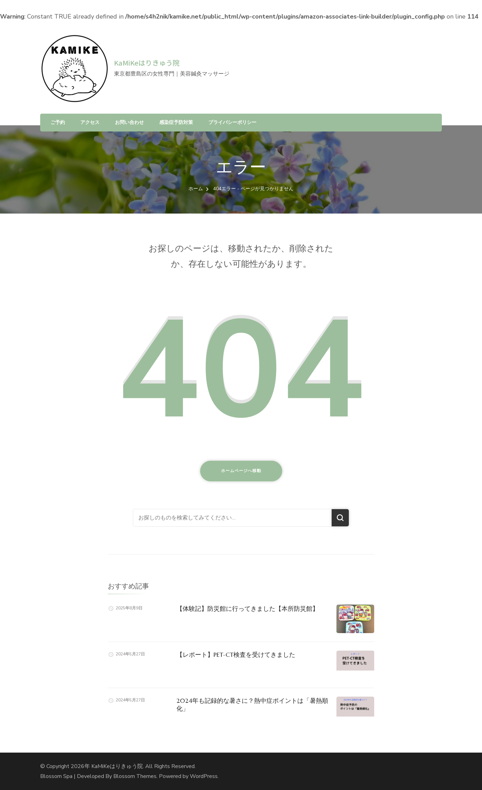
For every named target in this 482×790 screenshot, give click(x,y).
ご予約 (57, 122)
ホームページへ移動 (241, 470)
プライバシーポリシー (232, 122)
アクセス (90, 122)
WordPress (204, 776)
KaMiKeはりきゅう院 (147, 63)
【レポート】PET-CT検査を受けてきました (235, 655)
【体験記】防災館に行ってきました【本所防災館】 (247, 608)
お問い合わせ (129, 122)
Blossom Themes (135, 776)
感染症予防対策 (176, 122)
